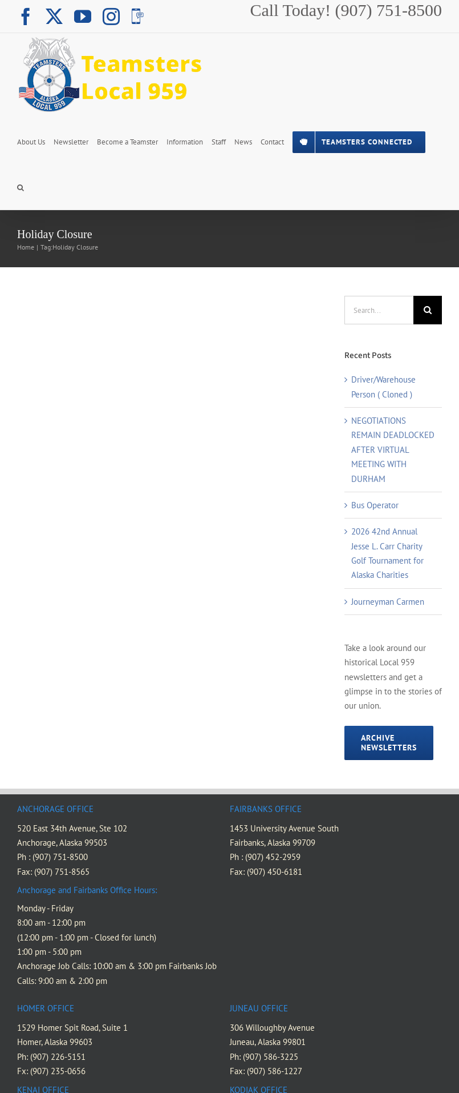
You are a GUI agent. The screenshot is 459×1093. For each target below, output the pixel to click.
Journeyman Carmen (387, 601)
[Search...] (378, 310)
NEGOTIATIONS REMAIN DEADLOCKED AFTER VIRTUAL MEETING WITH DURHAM (392, 449)
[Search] (427, 310)
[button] (20, 187)
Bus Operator (375, 505)
